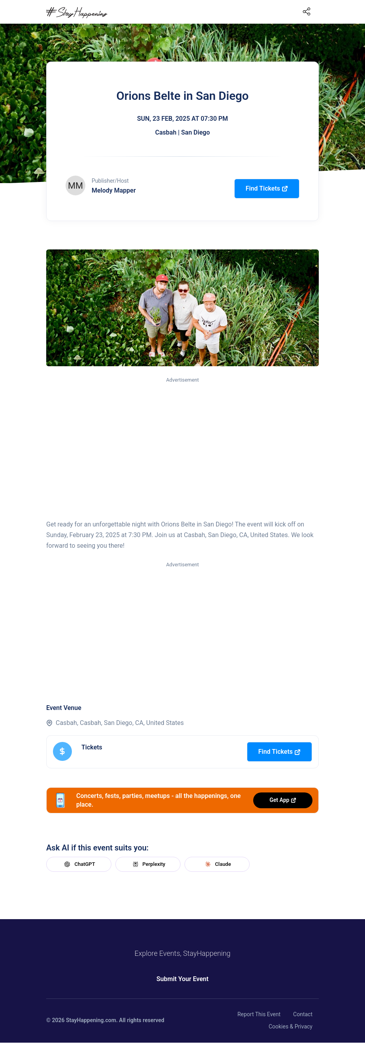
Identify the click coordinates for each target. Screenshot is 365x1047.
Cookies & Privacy (290, 1026)
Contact (302, 1014)
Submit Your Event (182, 979)
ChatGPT (78, 864)
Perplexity (148, 864)
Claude (217, 864)
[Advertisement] (182, 443)
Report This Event (258, 1014)
